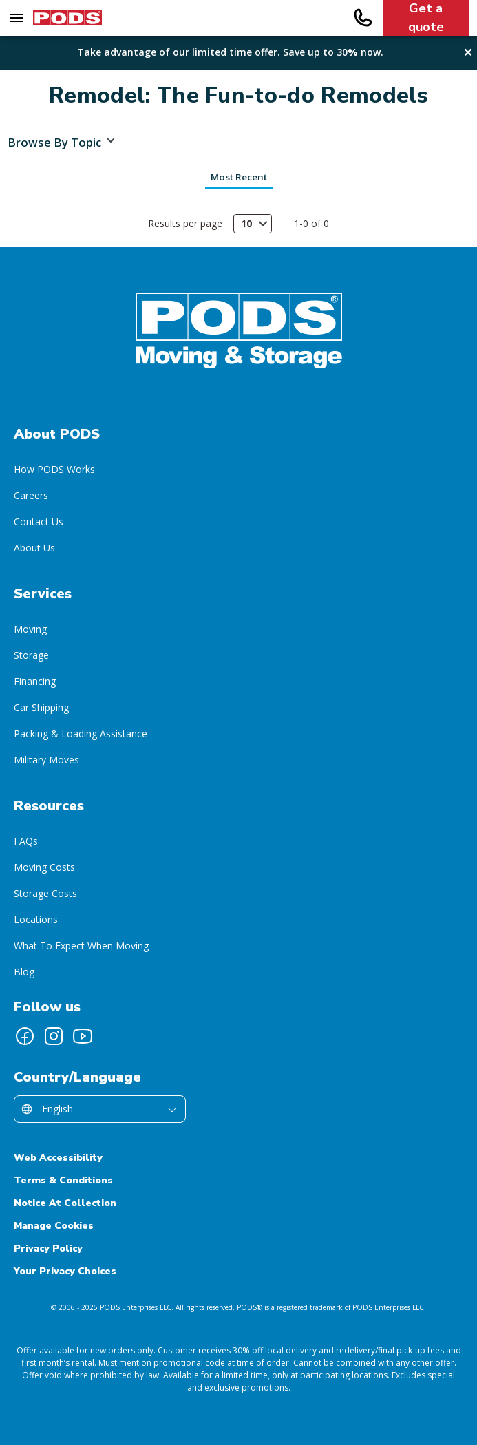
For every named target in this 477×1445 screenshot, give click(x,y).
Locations (36, 919)
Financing (35, 681)
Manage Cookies (54, 1225)
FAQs (26, 840)
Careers (31, 495)
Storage (31, 655)
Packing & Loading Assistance (80, 733)
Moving (30, 628)
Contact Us (38, 521)
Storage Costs (45, 893)
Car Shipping (41, 707)
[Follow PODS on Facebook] (25, 1036)
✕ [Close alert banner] (468, 52)
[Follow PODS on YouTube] (83, 1036)
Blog (24, 971)
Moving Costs (44, 867)
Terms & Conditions (63, 1180)
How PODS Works (54, 469)
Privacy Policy (48, 1248)
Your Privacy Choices (65, 1271)
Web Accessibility (58, 1157)
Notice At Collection (65, 1203)
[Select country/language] (100, 1109)
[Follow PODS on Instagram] (54, 1036)
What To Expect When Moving (81, 945)
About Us (34, 547)
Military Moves (46, 759)
